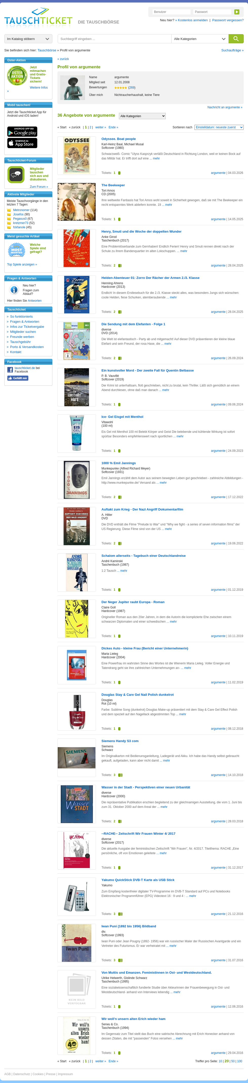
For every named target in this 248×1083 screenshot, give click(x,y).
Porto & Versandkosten (27, 347)
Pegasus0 (20, 218)
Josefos (18, 214)
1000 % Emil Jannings (118, 463)
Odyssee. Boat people (118, 139)
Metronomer (21, 210)
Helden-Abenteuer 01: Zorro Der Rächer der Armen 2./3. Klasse (150, 278)
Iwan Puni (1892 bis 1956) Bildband (128, 926)
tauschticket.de (25, 368)
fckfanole (19, 227)
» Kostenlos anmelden (191, 20)
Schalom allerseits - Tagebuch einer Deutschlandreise (143, 556)
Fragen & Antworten (24, 321)
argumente (218, 173)
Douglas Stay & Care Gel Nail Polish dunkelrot (137, 695)
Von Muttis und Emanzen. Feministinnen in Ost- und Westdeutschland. (156, 972)
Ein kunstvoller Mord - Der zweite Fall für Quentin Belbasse (147, 370)
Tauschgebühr (20, 342)
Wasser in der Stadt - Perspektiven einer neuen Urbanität (145, 787)
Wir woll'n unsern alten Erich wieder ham (133, 1019)
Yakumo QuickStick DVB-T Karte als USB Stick (137, 880)
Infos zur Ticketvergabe (27, 327)
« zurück (63, 59)
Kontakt (15, 352)
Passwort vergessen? (228, 20)
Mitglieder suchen (23, 332)
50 (233, 1061)
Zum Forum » (39, 187)
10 (220, 1061)
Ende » (113, 127)
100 (239, 1061)
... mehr (155, 158)
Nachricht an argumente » (225, 107)
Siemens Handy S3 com (120, 741)
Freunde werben (22, 337)
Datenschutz (21, 1074)
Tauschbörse (47, 50)
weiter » (100, 127)
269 (131, 87)
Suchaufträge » (232, 50)
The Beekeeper (113, 185)
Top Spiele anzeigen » (22, 264)
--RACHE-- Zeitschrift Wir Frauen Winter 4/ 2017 (138, 833)
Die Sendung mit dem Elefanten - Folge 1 (133, 324)
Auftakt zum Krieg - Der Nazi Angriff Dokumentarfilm (142, 509)
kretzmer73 (20, 223)
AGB (7, 1074)
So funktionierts (21, 316)
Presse (50, 1074)
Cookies (38, 1074)
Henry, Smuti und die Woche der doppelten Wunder (141, 231)
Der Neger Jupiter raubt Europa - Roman (132, 602)
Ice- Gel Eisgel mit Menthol (122, 417)
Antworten (35, 300)
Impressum (65, 1074)
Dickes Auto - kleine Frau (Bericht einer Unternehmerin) (144, 648)
